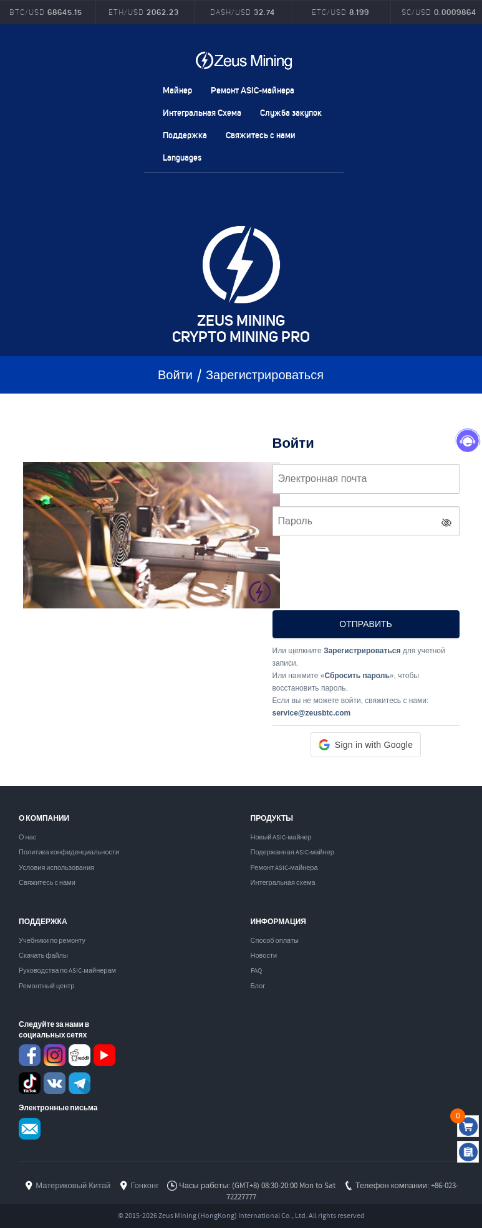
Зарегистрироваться (265, 375)
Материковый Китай (73, 1186)
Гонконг (144, 1186)
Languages (182, 157)
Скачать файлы (43, 956)
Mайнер (177, 90)
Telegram (79, 1083)
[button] (366, 744)
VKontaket (54, 1083)
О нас (27, 837)
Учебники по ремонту (52, 941)
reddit (79, 1055)
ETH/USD (143, 12)
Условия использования (56, 868)
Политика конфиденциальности (69, 852)
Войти (175, 375)
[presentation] (367, 570)
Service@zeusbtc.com (30, 1129)
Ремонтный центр (46, 986)
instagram (54, 1055)
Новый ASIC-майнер (281, 837)
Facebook (30, 1055)
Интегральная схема (283, 883)
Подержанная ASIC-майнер (292, 852)
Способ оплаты (275, 941)
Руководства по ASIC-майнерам (67, 970)
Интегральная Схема (202, 112)
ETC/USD (340, 12)
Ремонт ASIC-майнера (252, 90)
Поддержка (185, 135)
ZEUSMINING (244, 60)
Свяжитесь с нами (261, 135)
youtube (104, 1055)
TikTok (30, 1083)
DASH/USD (242, 12)
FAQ (256, 970)
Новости (264, 956)
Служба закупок (291, 112)
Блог (258, 986)
